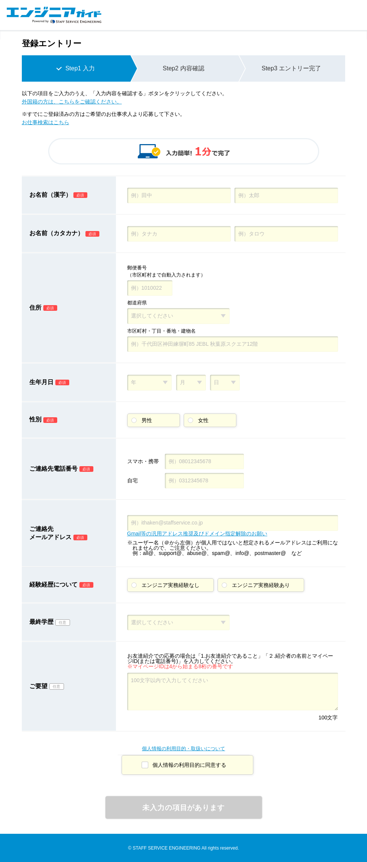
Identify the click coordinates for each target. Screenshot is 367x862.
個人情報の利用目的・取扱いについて (183, 748)
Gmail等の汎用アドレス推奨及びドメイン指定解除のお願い (197, 534)
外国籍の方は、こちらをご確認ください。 (72, 102)
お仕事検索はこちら (45, 122)
